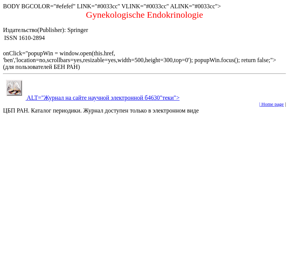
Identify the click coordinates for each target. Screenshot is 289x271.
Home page (272, 104)
